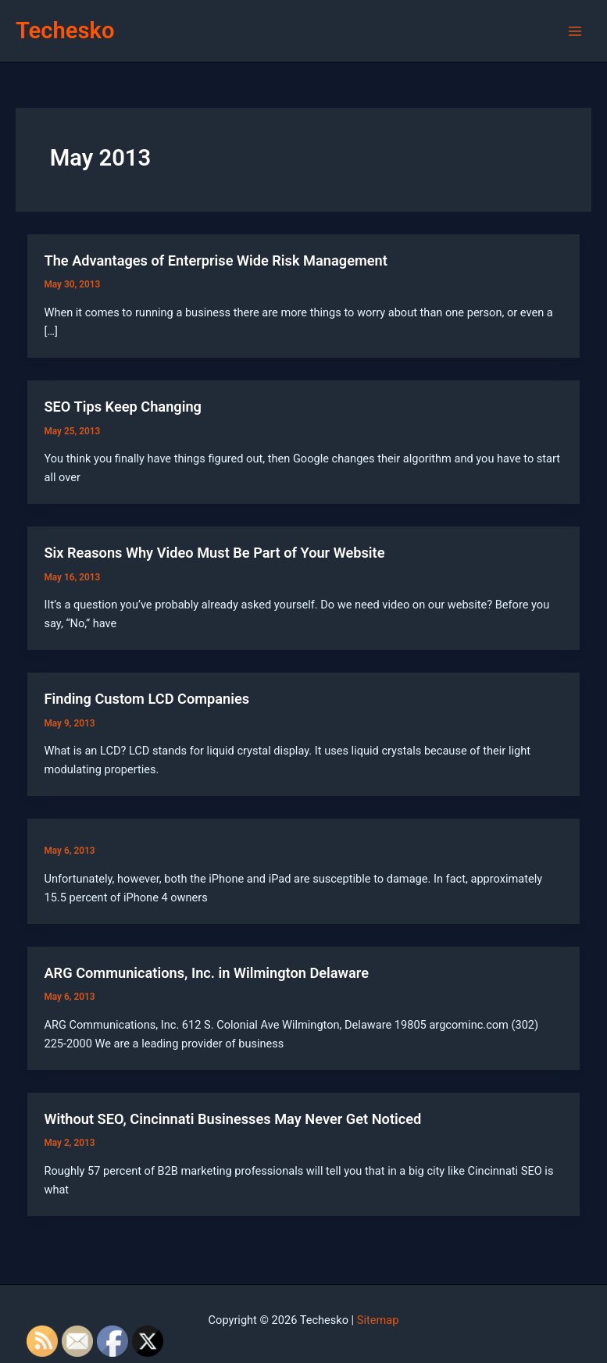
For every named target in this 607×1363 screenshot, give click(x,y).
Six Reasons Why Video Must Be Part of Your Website (214, 552)
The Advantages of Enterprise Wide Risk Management (215, 260)
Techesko (65, 30)
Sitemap (378, 1320)
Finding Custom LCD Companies (146, 698)
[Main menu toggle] (575, 31)
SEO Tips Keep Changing (123, 406)
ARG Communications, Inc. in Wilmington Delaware (206, 973)
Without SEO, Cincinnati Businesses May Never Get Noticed (232, 1119)
